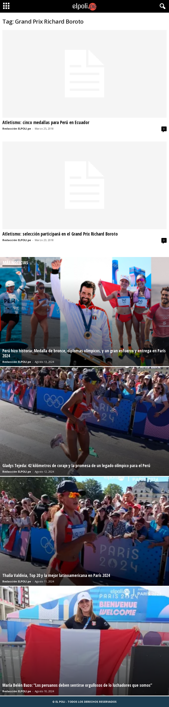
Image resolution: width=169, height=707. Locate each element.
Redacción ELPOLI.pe (16, 128)
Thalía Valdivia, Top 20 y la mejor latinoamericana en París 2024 (56, 575)
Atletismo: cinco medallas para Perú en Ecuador (45, 122)
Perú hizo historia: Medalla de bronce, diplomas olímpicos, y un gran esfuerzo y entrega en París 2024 (84, 353)
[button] (161, 6)
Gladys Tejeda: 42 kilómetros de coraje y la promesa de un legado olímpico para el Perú (76, 465)
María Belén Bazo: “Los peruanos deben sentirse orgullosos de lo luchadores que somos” (77, 685)
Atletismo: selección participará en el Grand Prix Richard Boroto (60, 234)
